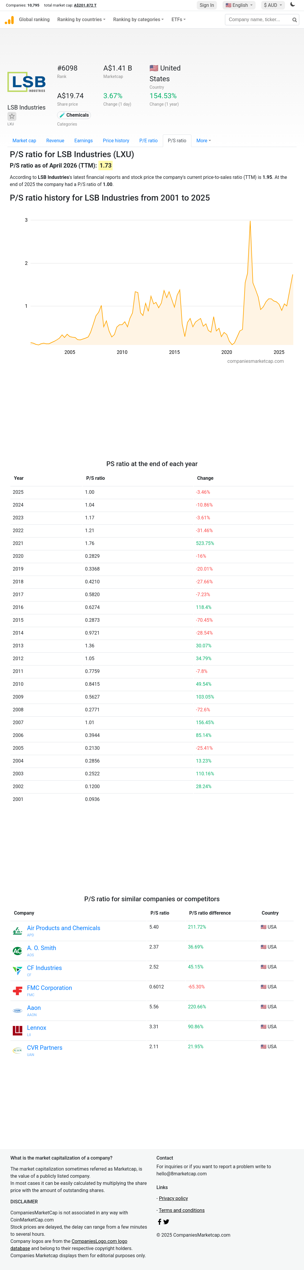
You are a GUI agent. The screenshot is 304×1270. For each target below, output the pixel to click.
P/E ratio (148, 140)
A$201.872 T (85, 5)
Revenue (55, 140)
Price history (116, 140)
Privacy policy (173, 1198)
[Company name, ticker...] (262, 19)
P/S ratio (177, 140)
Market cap (24, 140)
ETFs (176, 19)
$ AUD (271, 5)
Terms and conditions (182, 1210)
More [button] (201, 140)
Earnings (83, 140)
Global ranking (34, 19)
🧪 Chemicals (74, 115)
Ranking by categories (136, 19)
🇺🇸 (237, 5)
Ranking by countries (79, 19)
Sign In (207, 5)
